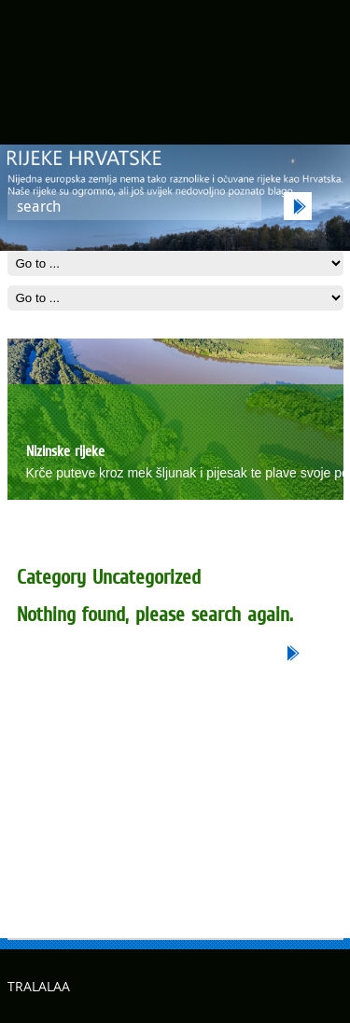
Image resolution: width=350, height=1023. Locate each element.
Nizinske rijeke (65, 450)
